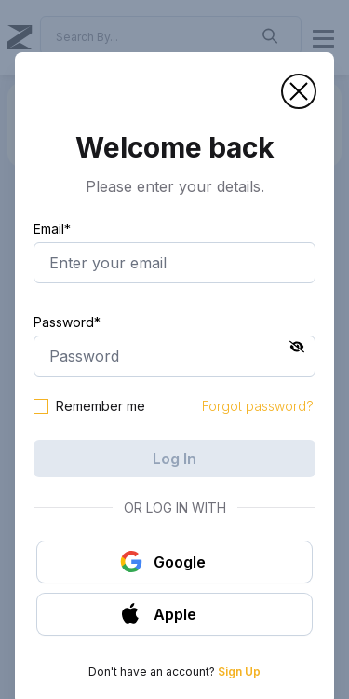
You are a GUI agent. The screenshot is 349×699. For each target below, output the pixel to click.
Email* (52, 229)
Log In (174, 458)
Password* (67, 322)
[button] (298, 91)
